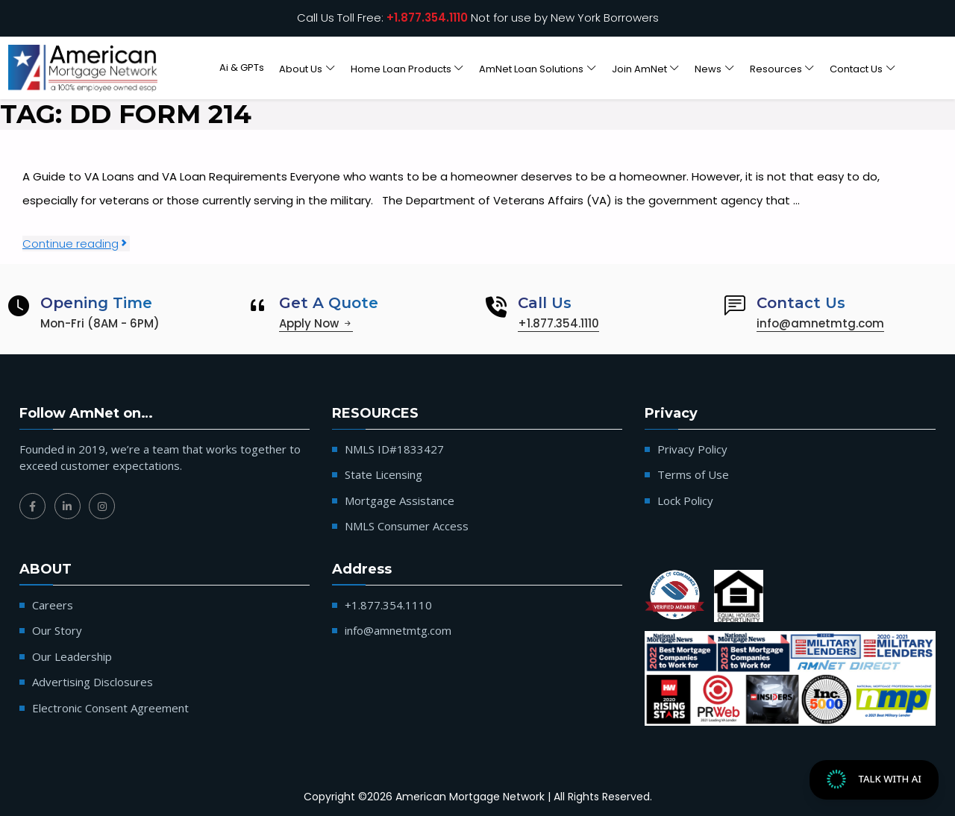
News (708, 68)
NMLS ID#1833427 (394, 449)
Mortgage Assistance (399, 500)
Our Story (57, 630)
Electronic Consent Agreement (110, 707)
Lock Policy (685, 500)
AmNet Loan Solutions (531, 68)
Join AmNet (639, 68)
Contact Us (856, 68)
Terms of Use (693, 474)
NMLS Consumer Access (407, 525)
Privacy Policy (692, 449)
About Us (300, 68)
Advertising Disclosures (92, 681)
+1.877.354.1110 (427, 17)
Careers (52, 604)
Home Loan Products (401, 68)
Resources (776, 68)
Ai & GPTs (241, 67)
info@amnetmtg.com (820, 323)
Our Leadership (72, 656)
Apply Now (316, 323)
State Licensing (383, 474)
